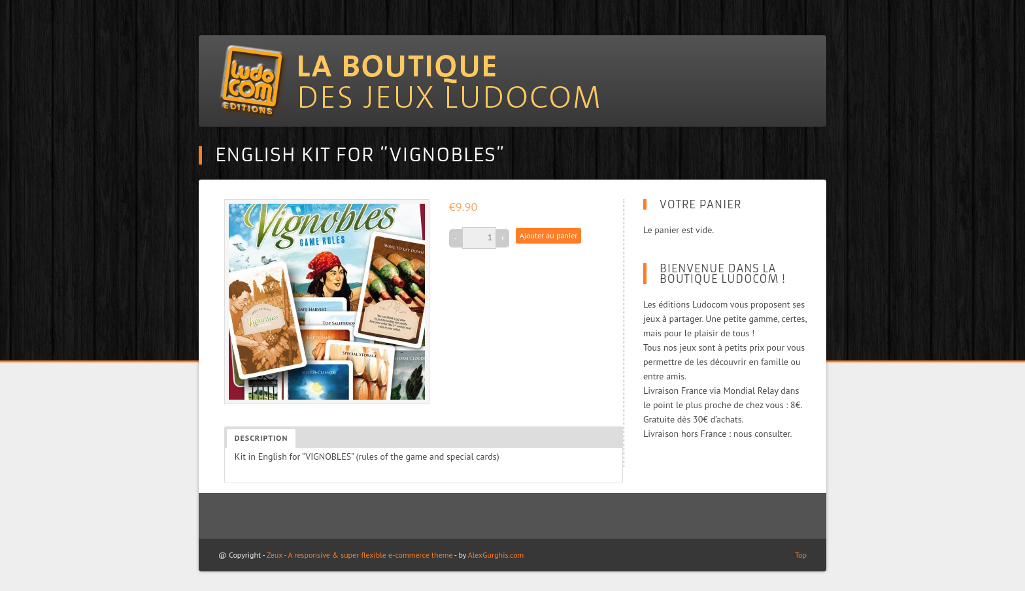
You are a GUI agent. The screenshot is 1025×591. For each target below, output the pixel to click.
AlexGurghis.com (496, 555)
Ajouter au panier (548, 235)
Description (261, 438)
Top (801, 555)
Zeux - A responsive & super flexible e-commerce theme (360, 555)
